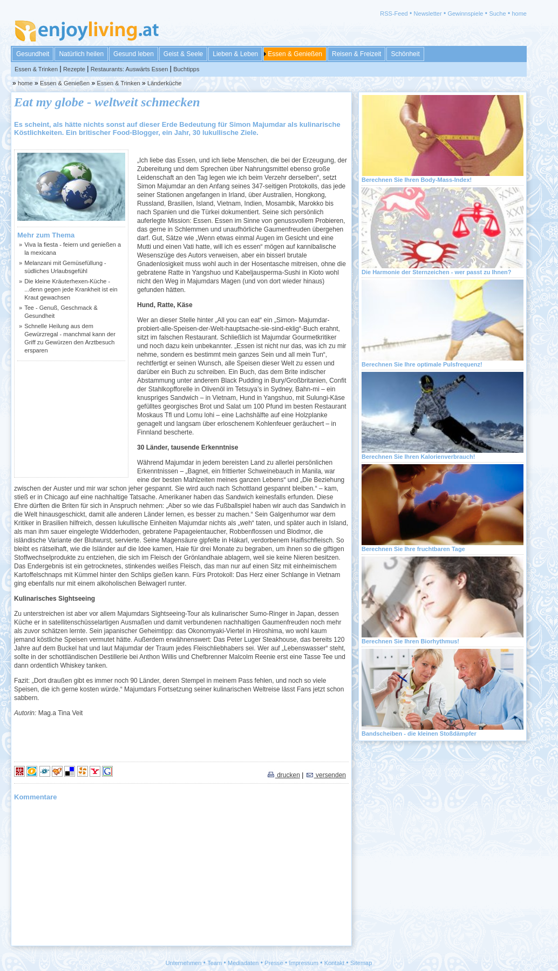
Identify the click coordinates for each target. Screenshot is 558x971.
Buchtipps (186, 69)
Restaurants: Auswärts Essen (129, 69)
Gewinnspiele (465, 13)
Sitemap (361, 963)
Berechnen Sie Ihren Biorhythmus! (410, 641)
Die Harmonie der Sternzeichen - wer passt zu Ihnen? (437, 272)
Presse (273, 963)
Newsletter (428, 13)
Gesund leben (133, 54)
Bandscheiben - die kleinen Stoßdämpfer (419, 733)
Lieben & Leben (235, 54)
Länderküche (164, 83)
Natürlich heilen (81, 54)
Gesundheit (32, 54)
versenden (325, 775)
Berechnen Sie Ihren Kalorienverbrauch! (418, 456)
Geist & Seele (183, 54)
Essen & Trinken (36, 69)
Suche (497, 13)
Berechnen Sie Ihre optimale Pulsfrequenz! (422, 364)
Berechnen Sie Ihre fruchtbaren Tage (413, 549)
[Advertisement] (71, 419)
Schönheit (405, 54)
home (519, 13)
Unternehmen (184, 963)
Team (214, 963)
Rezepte (74, 69)
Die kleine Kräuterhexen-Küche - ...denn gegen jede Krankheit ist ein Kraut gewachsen (70, 289)
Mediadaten (243, 963)
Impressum (303, 963)
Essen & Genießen (295, 54)
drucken (283, 775)
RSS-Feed (393, 13)
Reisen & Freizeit (356, 54)
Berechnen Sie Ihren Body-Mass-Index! (417, 179)
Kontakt (334, 963)
